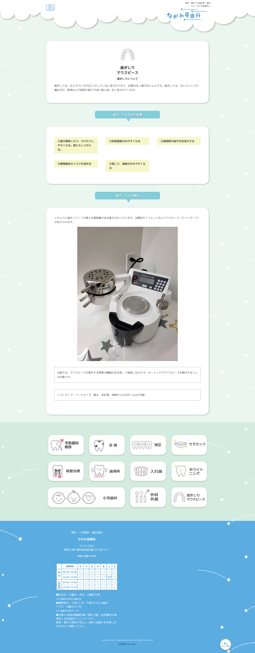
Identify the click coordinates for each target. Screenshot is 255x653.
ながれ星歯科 (188, 14)
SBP (127, 644)
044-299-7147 (87, 556)
